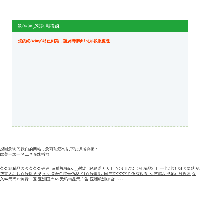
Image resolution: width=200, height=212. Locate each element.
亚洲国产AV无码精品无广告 (63, 179)
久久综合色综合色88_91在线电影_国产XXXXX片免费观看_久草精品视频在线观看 (116, 174)
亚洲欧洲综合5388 (106, 179)
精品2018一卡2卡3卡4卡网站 (169, 168)
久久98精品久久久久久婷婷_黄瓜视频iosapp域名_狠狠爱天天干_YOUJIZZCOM (71, 168)
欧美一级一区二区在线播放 (24, 154)
